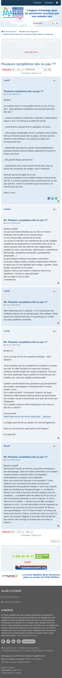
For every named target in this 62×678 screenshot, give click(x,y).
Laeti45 (7, 80)
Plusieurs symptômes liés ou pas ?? (28, 64)
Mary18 (7, 446)
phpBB (15, 656)
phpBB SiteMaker (7, 668)
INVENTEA (28, 659)
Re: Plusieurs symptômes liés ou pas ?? (26, 220)
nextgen (38, 659)
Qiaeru (28, 662)
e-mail (27, 562)
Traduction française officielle (12, 662)
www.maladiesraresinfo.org (27, 636)
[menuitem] (6, 673)
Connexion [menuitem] (49, 3)
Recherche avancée (11, 597)
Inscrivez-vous (31, 52)
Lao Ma (7, 331)
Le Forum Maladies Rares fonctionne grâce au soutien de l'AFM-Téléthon (41, 575)
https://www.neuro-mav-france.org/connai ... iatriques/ (27, 416)
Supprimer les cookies (12, 602)
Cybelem (7, 209)
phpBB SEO (16, 670)
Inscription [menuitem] (37, 3)
